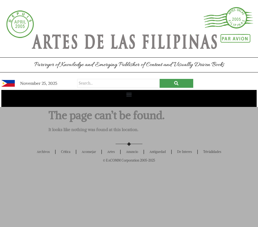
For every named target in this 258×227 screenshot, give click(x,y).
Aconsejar (89, 152)
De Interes (184, 152)
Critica (65, 152)
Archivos (43, 152)
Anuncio (132, 152)
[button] (129, 94)
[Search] (118, 83)
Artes (111, 152)
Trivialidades (212, 152)
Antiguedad (157, 152)
